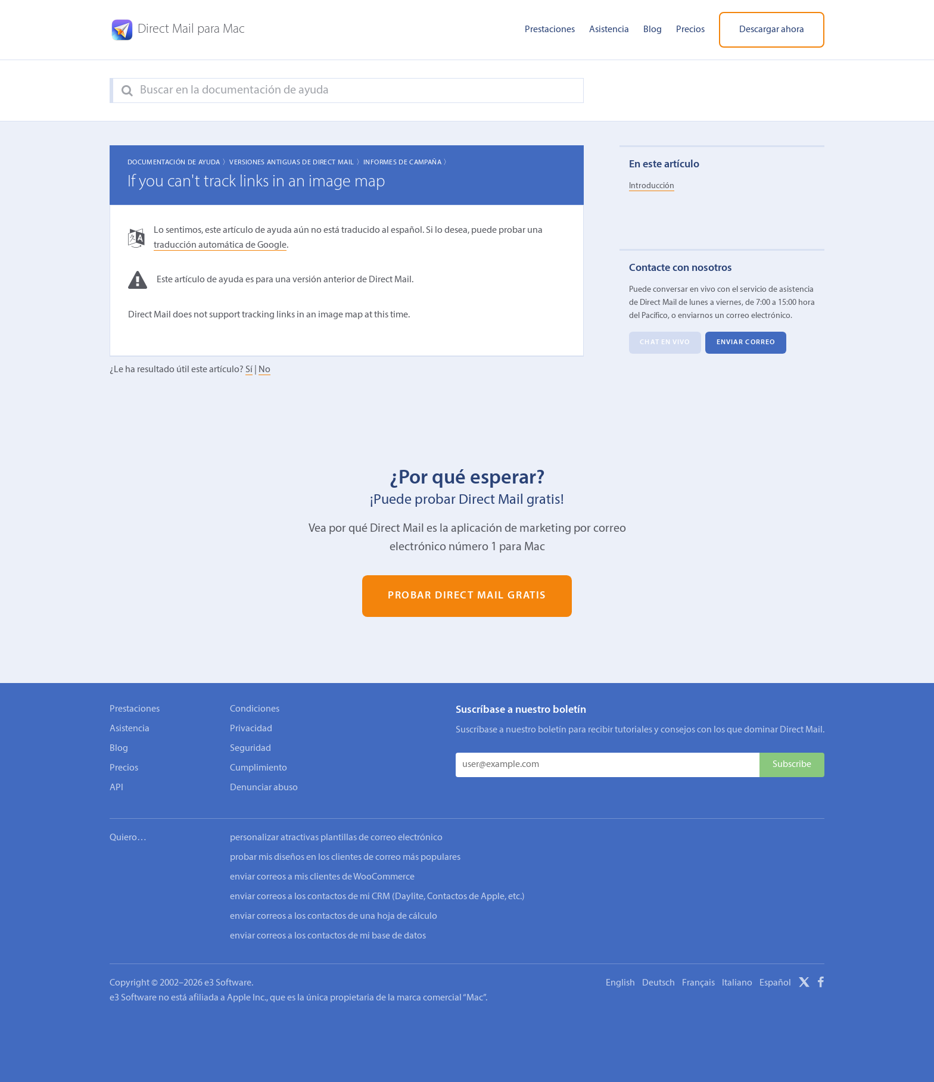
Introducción (651, 186)
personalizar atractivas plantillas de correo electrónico (336, 838)
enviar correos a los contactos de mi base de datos (328, 936)
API (116, 788)
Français (698, 983)
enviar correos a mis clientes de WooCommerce (322, 877)
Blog (652, 30)
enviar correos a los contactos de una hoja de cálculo (333, 916)
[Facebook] (820, 984)
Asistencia (609, 30)
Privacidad (251, 729)
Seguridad (250, 748)
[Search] (127, 91)
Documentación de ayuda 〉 (178, 162)
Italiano (737, 983)
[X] (804, 984)
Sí (249, 370)
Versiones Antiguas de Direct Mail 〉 (296, 162)
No (264, 370)
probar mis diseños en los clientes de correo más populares (345, 857)
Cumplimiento (258, 768)
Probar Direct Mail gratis (467, 596)
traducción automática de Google (220, 245)
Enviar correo (746, 343)
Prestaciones (550, 30)
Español (775, 983)
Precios (690, 30)
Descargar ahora (771, 30)
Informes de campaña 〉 (407, 162)
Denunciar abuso (264, 788)
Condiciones (254, 709)
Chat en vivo (665, 343)
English (620, 983)
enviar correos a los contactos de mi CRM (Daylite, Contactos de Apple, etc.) (377, 897)
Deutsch (658, 983)
